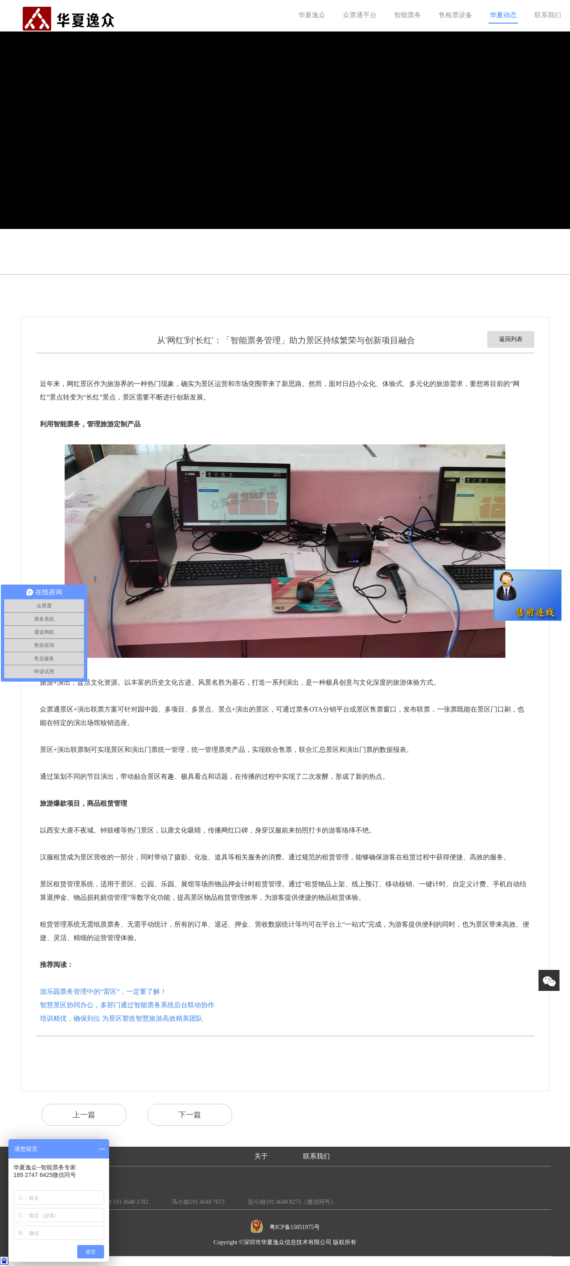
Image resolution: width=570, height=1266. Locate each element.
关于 (261, 1156)
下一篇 (189, 1115)
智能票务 (407, 14)
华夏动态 (503, 14)
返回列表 (511, 339)
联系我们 (547, 14)
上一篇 (84, 1115)
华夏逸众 (311, 14)
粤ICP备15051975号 (294, 1227)
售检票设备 (455, 14)
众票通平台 (360, 14)
